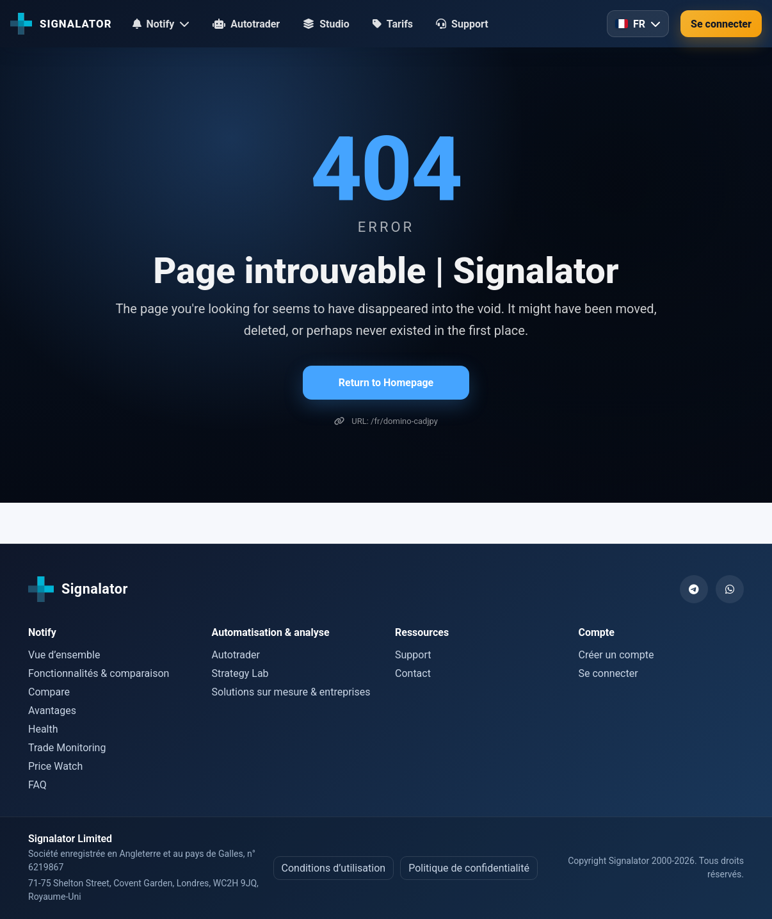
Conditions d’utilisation (334, 868)
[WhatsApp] (730, 589)
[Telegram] (694, 589)
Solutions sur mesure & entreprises (291, 692)
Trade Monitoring (67, 748)
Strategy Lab (240, 673)
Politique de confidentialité (468, 868)
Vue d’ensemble (64, 655)
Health (43, 729)
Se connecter (721, 24)
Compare (49, 692)
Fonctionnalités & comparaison (98, 673)
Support (413, 655)
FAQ (37, 785)
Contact (413, 673)
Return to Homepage (386, 383)
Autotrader (236, 655)
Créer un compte (616, 655)
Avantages (52, 710)
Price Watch (55, 766)
